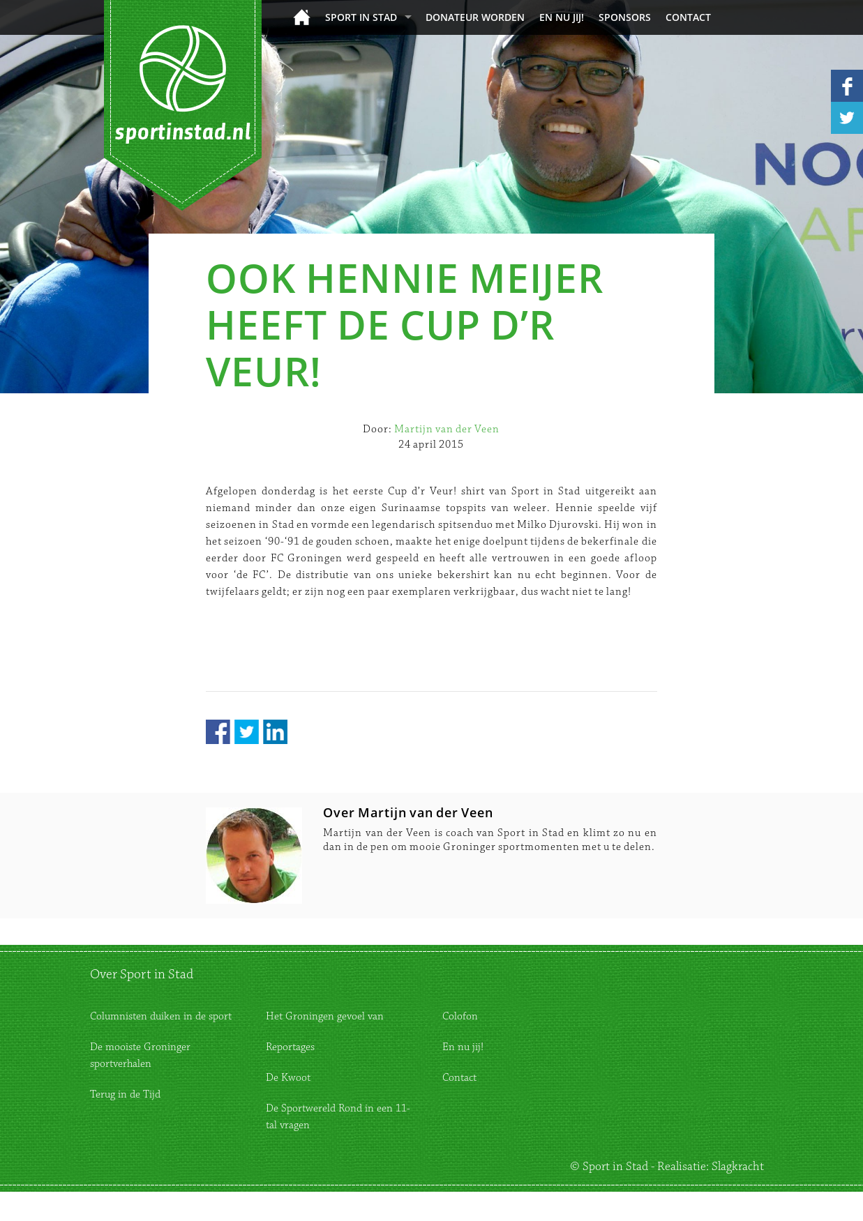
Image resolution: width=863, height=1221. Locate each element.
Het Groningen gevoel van (325, 1016)
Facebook (218, 732)
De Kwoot (288, 1077)
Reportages (290, 1047)
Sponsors (625, 17)
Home (301, 17)
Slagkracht (738, 1166)
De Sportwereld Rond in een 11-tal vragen (338, 1117)
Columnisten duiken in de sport (161, 1016)
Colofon (460, 1016)
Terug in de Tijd (125, 1094)
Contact (688, 17)
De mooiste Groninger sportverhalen (140, 1055)
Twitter (246, 732)
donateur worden (475, 17)
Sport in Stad (361, 17)
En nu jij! (561, 17)
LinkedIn (275, 732)
